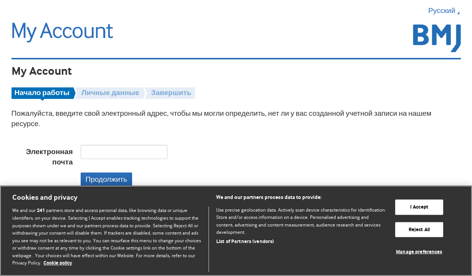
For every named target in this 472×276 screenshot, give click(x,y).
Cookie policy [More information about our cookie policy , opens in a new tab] (57, 263)
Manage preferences (419, 252)
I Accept (419, 207)
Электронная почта (49, 157)
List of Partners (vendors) (245, 242)
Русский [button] (444, 11)
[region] (236, 231)
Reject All (419, 229)
